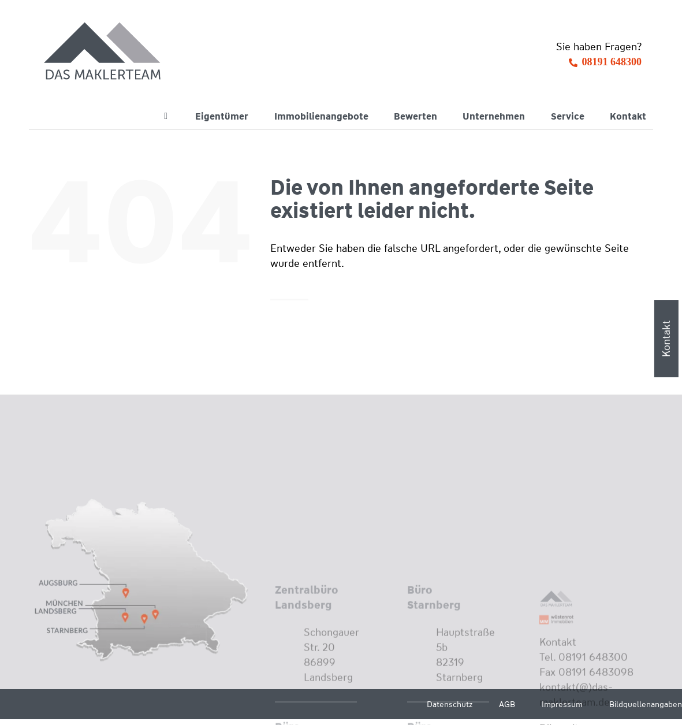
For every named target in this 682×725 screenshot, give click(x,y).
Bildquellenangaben (645, 704)
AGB (507, 704)
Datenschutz (449, 704)
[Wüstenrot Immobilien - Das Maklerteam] (103, 52)
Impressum (562, 704)
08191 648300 (612, 62)
